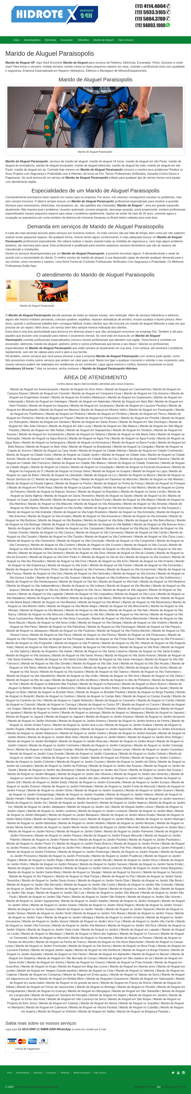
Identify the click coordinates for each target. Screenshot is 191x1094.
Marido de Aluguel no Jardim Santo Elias (103, 880)
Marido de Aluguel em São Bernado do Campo (67, 958)
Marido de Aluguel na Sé (150, 495)
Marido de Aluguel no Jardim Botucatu (83, 741)
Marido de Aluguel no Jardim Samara (103, 864)
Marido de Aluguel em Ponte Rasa (30, 487)
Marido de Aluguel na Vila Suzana (61, 671)
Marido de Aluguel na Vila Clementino (31, 540)
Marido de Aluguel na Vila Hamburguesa (31, 581)
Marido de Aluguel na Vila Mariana (54, 602)
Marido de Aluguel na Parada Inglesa (30, 483)
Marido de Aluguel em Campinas (40, 974)
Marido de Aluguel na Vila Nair (128, 610)
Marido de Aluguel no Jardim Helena (130, 794)
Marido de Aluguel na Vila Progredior (29, 643)
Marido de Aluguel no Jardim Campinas (107, 745)
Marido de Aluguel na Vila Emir (108, 561)
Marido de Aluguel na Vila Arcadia (49, 516)
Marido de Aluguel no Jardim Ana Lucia (78, 724)
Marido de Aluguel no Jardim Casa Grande (37, 753)
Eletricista (50, 40)
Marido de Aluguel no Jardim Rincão (89, 860)
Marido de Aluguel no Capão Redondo (68, 700)
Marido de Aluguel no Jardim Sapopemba (32, 900)
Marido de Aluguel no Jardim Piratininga (83, 851)
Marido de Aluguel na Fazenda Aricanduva (143, 467)
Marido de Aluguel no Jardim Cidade (66, 757)
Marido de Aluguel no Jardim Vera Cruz (95, 921)
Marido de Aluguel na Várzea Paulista (93, 1007)
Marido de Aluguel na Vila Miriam (99, 602)
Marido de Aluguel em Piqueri (54, 418)
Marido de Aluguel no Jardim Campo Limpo (102, 749)
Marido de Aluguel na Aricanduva (88, 442)
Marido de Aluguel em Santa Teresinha (69, 495)
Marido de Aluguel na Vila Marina (124, 487)
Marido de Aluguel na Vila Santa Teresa (77, 655)
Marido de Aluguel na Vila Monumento (124, 606)
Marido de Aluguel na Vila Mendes (128, 585)
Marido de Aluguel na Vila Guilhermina (155, 577)
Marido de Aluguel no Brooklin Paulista (100, 692)
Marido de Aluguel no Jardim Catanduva (91, 753)
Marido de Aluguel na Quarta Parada (78, 487)
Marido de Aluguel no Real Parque (78, 876)
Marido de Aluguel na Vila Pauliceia (72, 630)
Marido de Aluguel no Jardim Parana (58, 835)
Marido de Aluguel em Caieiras (58, 1003)
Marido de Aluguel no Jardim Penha (136, 843)
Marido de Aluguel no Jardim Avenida (132, 733)
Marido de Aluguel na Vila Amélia (61, 507)
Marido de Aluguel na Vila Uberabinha (31, 675)
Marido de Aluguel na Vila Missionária (147, 602)
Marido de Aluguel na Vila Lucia (135, 593)
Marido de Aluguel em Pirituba (140, 418)
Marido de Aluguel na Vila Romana (95, 647)
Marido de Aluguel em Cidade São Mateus (79, 462)
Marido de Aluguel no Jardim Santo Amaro (49, 880)
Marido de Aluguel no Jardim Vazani (45, 921)
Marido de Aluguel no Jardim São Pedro (44, 896)
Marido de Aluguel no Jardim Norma (31, 831)
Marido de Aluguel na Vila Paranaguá (111, 626)
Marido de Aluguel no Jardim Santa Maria (34, 872)
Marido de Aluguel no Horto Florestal (92, 708)
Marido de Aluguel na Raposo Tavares (51, 491)
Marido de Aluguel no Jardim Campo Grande (44, 749)
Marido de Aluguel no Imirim (41, 712)
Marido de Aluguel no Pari (118, 876)
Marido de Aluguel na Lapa (150, 471)
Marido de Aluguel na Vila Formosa (82, 569)
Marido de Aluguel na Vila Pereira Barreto (123, 630)
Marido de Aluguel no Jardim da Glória (131, 761)
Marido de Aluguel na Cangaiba (134, 446)
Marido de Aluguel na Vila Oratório (145, 622)
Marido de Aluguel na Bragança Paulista (142, 1011)
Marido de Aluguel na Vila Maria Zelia (131, 434)
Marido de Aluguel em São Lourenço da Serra (77, 999)
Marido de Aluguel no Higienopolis (45, 708)
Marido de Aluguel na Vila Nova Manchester (120, 618)
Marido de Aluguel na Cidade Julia (124, 454)
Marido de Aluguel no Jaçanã (24, 716)
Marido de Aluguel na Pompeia (165, 483)
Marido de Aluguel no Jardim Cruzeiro (81, 761)
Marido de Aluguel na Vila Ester (68, 565)
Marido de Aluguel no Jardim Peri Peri (107, 847)
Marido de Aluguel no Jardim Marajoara (74, 814)
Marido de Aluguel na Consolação (93, 467)
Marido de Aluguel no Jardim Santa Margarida (152, 868)
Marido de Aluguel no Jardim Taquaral (130, 909)
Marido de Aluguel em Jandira (148, 995)
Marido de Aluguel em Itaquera (48, 405)
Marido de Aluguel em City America (146, 393)
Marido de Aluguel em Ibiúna (99, 1003)
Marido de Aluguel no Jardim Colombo (30, 761)
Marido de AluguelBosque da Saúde (145, 688)
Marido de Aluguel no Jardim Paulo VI (30, 843)
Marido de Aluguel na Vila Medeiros (162, 581)
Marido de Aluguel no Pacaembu (91, 937)
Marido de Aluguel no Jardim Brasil (132, 741)
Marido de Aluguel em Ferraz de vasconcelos (45, 986)
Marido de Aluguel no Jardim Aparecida (106, 729)
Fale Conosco (126, 40)
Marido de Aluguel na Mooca (137, 475)
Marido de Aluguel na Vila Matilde (110, 524)
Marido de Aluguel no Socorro (122, 872)
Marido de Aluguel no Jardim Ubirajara (68, 917)
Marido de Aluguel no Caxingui (56, 704)
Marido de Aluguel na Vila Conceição (80, 540)
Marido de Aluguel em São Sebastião (135, 991)
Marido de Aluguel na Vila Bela (103, 520)
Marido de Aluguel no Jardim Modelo (81, 823)
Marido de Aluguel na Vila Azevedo (145, 516)
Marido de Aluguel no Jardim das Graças (155, 769)
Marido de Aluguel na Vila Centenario (108, 536)
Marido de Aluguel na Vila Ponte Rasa (110, 638)
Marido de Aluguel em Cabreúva (46, 1007)
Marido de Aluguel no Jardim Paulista (102, 839)
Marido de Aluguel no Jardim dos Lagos (126, 778)
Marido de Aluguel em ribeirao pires (132, 966)
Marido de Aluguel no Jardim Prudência (117, 855)
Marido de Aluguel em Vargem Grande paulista (47, 970)
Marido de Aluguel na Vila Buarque (64, 524)
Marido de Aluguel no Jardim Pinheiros (31, 851)
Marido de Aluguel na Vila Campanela (79, 528)
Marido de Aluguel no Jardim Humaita (51, 798)
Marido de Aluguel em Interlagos (46, 401)
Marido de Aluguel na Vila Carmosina (99, 532)
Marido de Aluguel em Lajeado (140, 929)
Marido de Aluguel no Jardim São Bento (157, 880)
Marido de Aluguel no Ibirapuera (138, 708)
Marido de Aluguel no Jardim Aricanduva (159, 729)
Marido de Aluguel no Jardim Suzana (31, 909)
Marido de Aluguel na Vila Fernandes (158, 565)
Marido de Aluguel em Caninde (50, 393)
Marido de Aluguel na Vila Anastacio (156, 507)
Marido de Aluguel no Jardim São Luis (60, 892)
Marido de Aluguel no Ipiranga (81, 712)
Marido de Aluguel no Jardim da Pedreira (61, 765)
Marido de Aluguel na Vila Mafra (48, 598)
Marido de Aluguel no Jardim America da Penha (139, 720)
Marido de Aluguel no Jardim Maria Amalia (128, 814)
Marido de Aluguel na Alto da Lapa (28, 679)
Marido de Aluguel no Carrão (156, 700)
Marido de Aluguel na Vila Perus (50, 634)
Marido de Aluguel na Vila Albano (134, 499)
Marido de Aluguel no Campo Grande (147, 696)
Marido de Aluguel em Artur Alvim (82, 389)
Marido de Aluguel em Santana (50, 421)
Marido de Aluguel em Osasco (86, 962)
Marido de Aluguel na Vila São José (95, 663)
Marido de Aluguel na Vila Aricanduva (97, 516)
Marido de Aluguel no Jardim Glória (49, 790)
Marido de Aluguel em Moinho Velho (104, 409)
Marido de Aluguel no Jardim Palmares (128, 831)
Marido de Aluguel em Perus (148, 413)
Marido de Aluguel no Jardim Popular (135, 851)
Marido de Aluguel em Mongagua (89, 991)
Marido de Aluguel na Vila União (77, 675)
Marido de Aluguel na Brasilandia (90, 446)
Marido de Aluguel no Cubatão (138, 1007)
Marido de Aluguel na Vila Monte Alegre (72, 606)
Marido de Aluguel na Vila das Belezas (117, 548)
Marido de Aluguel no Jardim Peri (59, 847)
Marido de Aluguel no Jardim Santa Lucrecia (93, 868)
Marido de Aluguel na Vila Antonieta (131, 512)
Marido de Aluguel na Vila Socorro (60, 667)
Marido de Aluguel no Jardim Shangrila (135, 900)
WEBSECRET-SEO (145, 1086)
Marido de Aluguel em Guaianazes (130, 397)
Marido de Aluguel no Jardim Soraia (158, 905)
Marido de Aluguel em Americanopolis (34, 389)
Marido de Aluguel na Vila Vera (120, 675)
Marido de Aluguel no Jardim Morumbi (114, 827)
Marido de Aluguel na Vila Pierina (94, 634)
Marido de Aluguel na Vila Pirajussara (142, 634)
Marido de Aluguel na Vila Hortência (97, 950)
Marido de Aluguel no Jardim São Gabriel (81, 888)
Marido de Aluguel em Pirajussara (97, 418)
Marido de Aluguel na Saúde (114, 495)
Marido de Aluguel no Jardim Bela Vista (53, 737)
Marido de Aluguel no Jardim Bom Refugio (155, 737)
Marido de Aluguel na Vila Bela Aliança (150, 520)
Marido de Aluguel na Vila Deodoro (41, 552)
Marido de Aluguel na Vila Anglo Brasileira (80, 512)
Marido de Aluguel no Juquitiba (139, 1003)
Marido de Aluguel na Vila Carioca (52, 532)
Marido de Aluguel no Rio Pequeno (31, 876)
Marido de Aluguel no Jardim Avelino (83, 733)
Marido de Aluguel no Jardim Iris (26, 802)
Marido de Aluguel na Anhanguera (43, 442)
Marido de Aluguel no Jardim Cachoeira (54, 745)
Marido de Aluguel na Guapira (111, 471)
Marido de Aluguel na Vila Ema (66, 561)
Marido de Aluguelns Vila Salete (52, 651)
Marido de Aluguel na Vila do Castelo (130, 552)
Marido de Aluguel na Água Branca (44, 438)
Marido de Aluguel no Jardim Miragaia (31, 774)
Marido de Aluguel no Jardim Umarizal (120, 917)
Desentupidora (32, 40)
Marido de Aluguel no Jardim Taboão (80, 909)
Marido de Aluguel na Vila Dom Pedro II (54, 557)
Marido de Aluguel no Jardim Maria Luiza (60, 819)
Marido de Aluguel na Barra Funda (134, 442)
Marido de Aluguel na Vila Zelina (162, 675)
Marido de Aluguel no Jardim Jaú (88, 806)
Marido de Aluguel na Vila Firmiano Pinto (32, 569)
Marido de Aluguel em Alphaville (109, 954)
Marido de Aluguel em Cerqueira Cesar (97, 393)
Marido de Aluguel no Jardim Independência (105, 798)
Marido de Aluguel (103, 40)
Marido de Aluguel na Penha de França (119, 483)
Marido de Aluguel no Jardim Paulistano (154, 839)
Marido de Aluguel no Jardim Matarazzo (32, 733)
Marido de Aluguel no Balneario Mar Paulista (49, 683)
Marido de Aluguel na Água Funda (133, 438)
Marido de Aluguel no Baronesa (100, 683)
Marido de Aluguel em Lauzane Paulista (141, 405)
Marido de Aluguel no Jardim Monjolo (130, 823)
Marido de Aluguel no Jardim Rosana (53, 864)
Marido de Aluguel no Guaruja (46, 991)
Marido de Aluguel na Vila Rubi (139, 647)
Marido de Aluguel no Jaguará (165, 712)
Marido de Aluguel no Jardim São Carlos (89, 884)
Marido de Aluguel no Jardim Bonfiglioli (32, 741)
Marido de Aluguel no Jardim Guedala (80, 794)
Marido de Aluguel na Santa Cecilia (143, 491)
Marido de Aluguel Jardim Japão (51, 950)
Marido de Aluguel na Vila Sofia (104, 667)
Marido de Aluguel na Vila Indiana (83, 585)
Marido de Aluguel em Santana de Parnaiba (59, 995)
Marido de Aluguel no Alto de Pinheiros (125, 679)
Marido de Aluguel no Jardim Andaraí (128, 724)
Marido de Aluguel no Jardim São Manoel (113, 892)
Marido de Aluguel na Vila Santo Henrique (116, 659)
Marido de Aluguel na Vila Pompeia (61, 638)
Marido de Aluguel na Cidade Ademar (103, 450)
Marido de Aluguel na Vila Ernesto (151, 561)
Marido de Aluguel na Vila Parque (158, 626)
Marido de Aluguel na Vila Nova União (52, 622)
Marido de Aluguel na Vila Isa (39, 589)
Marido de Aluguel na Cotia (96, 970)
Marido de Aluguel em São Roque (129, 999)
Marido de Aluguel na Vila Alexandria (97, 503)
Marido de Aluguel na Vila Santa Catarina (101, 651)
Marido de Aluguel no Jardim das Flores (102, 769)
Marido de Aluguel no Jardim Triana (150, 913)
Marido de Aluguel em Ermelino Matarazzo (78, 397)
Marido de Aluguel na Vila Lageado (41, 593)
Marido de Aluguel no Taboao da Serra (134, 974)
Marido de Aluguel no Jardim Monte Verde (61, 827)
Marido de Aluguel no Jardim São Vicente (154, 896)
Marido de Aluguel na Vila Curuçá (146, 544)
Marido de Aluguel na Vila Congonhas (130, 540)
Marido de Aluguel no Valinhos (135, 970)
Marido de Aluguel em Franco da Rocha (126, 982)
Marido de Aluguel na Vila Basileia (60, 520)
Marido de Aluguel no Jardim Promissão (64, 855)
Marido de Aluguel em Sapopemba (89, 430)
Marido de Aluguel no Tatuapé (82, 872)
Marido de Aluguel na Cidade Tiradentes (133, 462)
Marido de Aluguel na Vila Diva (85, 552)
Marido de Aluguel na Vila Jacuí (81, 589)
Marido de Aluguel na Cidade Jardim (76, 454)
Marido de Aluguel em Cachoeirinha (128, 389)
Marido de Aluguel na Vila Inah (118, 581)
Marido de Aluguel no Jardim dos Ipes (75, 778)
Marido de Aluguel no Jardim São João (134, 888)
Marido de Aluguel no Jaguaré (64, 716)
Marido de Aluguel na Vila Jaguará (125, 589)
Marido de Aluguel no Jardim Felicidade (67, 786)
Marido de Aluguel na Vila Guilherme (105, 577)
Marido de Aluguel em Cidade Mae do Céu (91, 458)
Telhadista (83, 40)
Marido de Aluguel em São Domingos (143, 421)
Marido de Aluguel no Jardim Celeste (142, 753)
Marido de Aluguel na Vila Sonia (146, 667)
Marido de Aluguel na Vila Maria (90, 598)
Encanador (67, 40)
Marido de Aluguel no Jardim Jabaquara (39, 806)
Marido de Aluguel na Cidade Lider (39, 458)
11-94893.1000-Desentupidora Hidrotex (36, 1086)
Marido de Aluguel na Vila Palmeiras (62, 626)
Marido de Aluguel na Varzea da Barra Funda (82, 499)
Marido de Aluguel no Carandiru (115, 700)
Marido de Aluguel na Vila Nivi (85, 614)
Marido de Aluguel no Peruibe (136, 986)
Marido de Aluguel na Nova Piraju (134, 945)
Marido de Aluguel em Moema (59, 409)
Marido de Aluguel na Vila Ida (78, 581)
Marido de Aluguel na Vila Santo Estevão (61, 659)
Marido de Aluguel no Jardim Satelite (84, 900)
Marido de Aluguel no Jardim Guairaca (99, 790)
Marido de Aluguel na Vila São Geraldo (46, 663)
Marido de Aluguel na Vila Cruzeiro (99, 544)
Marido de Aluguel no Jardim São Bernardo (34, 884)
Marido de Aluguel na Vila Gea (42, 573)
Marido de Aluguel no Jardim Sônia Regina (106, 905)
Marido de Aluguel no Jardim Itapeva (123, 802)
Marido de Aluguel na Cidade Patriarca (144, 458)
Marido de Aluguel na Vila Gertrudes (87, 573)
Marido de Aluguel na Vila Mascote (50, 503)
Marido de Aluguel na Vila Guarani (58, 577)
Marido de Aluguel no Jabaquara (122, 712)
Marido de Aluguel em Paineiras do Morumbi (109, 479)
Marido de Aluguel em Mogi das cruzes (83, 966)
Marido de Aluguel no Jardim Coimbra (156, 757)
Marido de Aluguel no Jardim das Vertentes (141, 774)
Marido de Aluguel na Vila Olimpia (99, 622)
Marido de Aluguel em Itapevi (107, 995)
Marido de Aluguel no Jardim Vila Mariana (78, 925)
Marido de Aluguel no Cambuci (55, 696)
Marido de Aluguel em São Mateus (116, 426)
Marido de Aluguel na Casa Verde (55, 450)
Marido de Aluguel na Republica (98, 491)
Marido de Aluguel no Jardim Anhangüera (53, 729)
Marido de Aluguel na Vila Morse (86, 610)
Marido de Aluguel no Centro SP (99, 704)
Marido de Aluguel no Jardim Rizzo (136, 860)
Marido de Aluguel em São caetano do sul (125, 958)
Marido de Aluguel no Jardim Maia (151, 810)
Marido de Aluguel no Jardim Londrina (52, 810)
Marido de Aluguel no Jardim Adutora (109, 716)
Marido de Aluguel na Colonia (50, 467)
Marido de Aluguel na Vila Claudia (60, 536)
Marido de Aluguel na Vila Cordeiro (53, 544)
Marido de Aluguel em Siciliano (132, 430)
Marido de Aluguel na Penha (73, 483)
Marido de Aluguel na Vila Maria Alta (136, 598)
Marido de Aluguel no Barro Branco (144, 683)
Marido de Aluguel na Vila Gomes (134, 573)
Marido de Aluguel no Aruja (39, 966)
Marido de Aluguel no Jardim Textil (49, 913)
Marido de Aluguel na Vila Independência (33, 585)
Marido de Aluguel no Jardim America (82, 720)
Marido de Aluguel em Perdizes (107, 413)
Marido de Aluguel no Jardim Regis (41, 860)
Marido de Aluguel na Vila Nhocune (41, 614)
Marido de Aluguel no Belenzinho (54, 688)
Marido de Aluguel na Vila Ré (120, 643)
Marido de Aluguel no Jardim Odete (79, 831)
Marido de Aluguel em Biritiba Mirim (61, 978)
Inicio (17, 40)
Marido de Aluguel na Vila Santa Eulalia (154, 651)
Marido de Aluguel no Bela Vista (46, 446)
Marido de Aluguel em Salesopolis (152, 978)
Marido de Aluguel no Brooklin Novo (51, 692)
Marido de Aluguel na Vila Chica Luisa (159, 536)
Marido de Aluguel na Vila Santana (28, 655)
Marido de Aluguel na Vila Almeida (145, 503)
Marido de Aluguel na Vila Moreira (41, 610)
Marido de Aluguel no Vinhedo (57, 1011)
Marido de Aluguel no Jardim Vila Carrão (148, 921)
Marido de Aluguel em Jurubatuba (91, 405)
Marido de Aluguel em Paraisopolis (151, 409)
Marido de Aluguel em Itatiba (96, 1011)
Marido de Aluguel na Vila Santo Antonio (130, 655)
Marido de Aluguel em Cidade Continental (156, 450)
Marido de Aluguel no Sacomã (162, 872)
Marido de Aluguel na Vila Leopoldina (89, 593)
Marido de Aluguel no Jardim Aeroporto (160, 716)
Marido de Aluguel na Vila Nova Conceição (62, 618)
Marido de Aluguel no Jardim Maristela (31, 823)
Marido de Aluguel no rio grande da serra (72, 982)
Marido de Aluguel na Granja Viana (68, 471)
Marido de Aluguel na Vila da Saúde (67, 548)
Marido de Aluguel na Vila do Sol (102, 557)
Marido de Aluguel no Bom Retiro (98, 688)
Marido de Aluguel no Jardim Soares (54, 905)
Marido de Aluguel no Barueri (150, 954)
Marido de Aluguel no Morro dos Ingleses (91, 933)
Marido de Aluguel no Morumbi (49, 937)
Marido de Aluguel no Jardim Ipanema (159, 798)
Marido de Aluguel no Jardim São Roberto (98, 896)
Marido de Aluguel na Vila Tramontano (155, 671)
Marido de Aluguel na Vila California (30, 528)
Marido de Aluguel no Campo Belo (99, 696)
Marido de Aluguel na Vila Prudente (77, 643)
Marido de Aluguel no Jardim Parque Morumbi (113, 835)
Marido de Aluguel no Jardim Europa (146, 782)
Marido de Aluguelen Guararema (107, 978)
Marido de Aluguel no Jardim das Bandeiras (46, 769)
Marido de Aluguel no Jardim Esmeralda (94, 782)
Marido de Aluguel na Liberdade (62, 475)
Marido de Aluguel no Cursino (141, 704)
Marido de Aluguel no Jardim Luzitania (102, 810)
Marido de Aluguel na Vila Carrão (146, 532)
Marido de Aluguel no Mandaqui (41, 933)
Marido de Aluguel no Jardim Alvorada (32, 720)
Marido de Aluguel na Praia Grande (129, 962)
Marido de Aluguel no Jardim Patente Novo (49, 839)
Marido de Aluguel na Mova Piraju (57, 479)
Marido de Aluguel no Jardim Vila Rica (132, 925)
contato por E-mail (96, 1029)
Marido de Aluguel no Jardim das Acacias (115, 765)
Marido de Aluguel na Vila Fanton (111, 565)
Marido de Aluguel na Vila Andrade (29, 512)
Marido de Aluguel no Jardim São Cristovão (145, 884)
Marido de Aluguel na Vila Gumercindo (131, 569)
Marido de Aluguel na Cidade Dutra (29, 454)
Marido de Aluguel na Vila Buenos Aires (159, 524)
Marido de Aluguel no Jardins (99, 929)
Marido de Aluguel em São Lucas (70, 426)
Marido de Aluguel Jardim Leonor (133, 806)
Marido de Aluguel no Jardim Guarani (149, 790)
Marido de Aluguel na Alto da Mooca (75, 679)
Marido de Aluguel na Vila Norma (127, 614)
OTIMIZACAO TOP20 (173, 1086)
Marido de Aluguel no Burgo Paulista (151, 692)
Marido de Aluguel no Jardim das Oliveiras (85, 774)
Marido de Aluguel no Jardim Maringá (159, 819)
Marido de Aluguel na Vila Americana (107, 507)
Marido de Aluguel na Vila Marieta (161, 479)
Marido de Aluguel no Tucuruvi (139, 933)
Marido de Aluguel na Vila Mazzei (127, 528)
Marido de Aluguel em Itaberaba (89, 401)
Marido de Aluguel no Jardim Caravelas (158, 749)
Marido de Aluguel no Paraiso (133, 937)
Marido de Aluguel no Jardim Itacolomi (73, 802)
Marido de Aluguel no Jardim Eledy (45, 782)
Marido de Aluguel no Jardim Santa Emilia (156, 864)
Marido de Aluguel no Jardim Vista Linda (53, 929)
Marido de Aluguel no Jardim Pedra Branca (84, 843)
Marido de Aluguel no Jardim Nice (162, 827)
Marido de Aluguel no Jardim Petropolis (158, 847)
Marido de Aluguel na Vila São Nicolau (145, 663)
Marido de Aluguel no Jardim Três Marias (99, 913)
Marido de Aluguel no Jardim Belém (103, 737)
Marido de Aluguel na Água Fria (89, 438)
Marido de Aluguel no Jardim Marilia (111, 819)
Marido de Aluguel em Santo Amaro (94, 421)
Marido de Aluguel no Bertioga (96, 986)
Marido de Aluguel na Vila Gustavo (148, 557)
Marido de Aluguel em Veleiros (86, 434)
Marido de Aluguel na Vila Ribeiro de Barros (43, 647)
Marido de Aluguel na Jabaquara (27, 630)
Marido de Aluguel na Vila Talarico (107, 671)
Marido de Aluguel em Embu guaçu (85, 974)
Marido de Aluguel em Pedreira (65, 413)
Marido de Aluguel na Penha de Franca (61, 941)
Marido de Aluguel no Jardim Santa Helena (35, 868)
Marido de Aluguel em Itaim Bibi (133, 401)
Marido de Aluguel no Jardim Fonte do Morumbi (125, 786)
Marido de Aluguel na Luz (100, 475)
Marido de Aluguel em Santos (45, 962)
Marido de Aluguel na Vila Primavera (159, 638)
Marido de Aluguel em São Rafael (43, 430)
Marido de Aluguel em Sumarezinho (41, 434)
